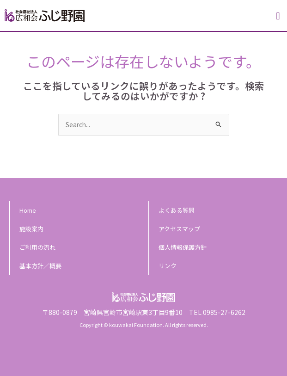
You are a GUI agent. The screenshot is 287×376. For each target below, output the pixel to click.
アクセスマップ (179, 228)
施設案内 (31, 228)
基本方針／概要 (40, 265)
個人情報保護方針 (183, 247)
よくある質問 (177, 210)
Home (27, 210)
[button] (278, 16)
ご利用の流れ (37, 247)
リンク (168, 265)
